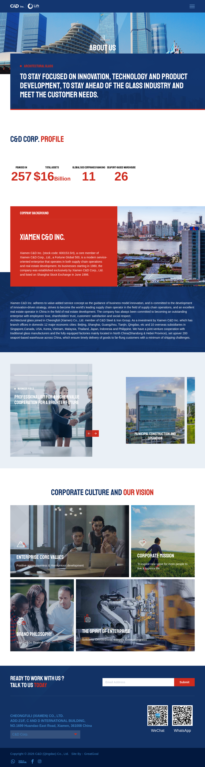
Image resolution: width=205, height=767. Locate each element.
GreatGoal (91, 753)
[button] (89, 433)
